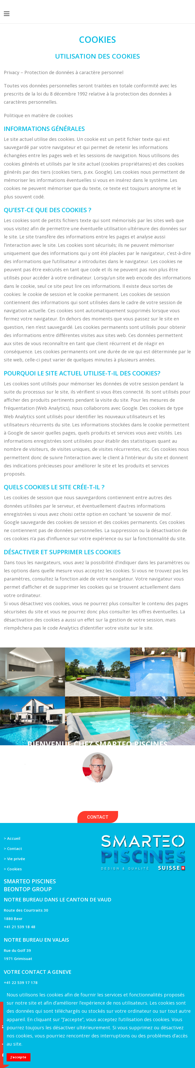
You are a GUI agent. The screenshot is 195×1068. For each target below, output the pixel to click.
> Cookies (13, 868)
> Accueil (12, 838)
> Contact (13, 848)
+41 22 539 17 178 (21, 982)
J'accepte (18, 1057)
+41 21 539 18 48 (19, 926)
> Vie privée (14, 858)
